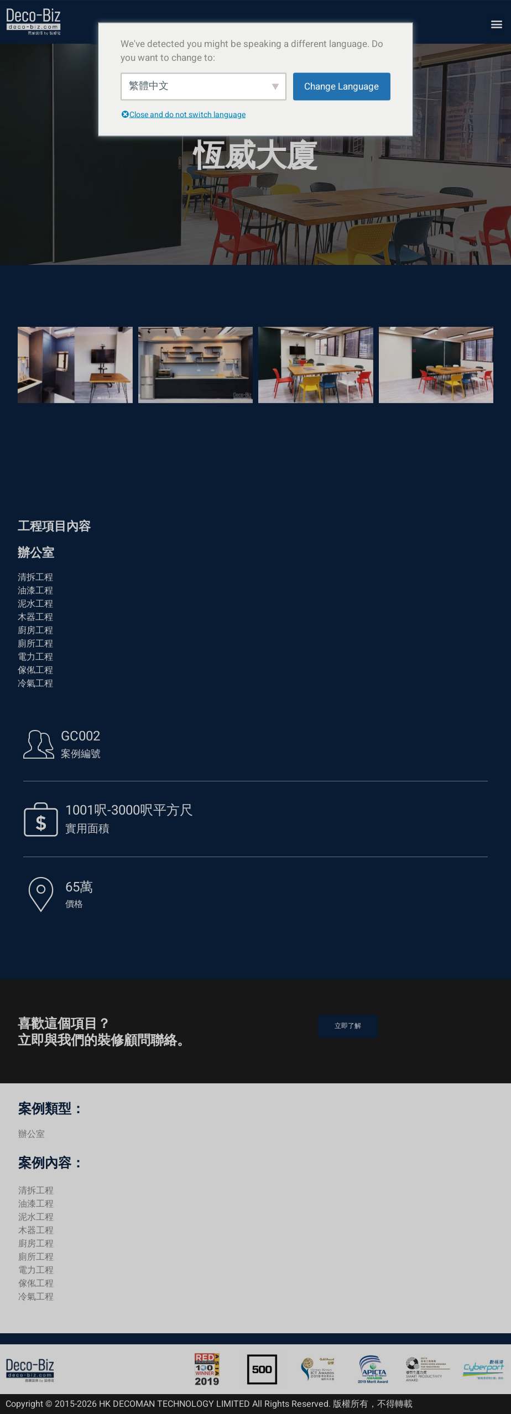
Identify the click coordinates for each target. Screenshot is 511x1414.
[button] (496, 23)
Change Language (341, 86)
